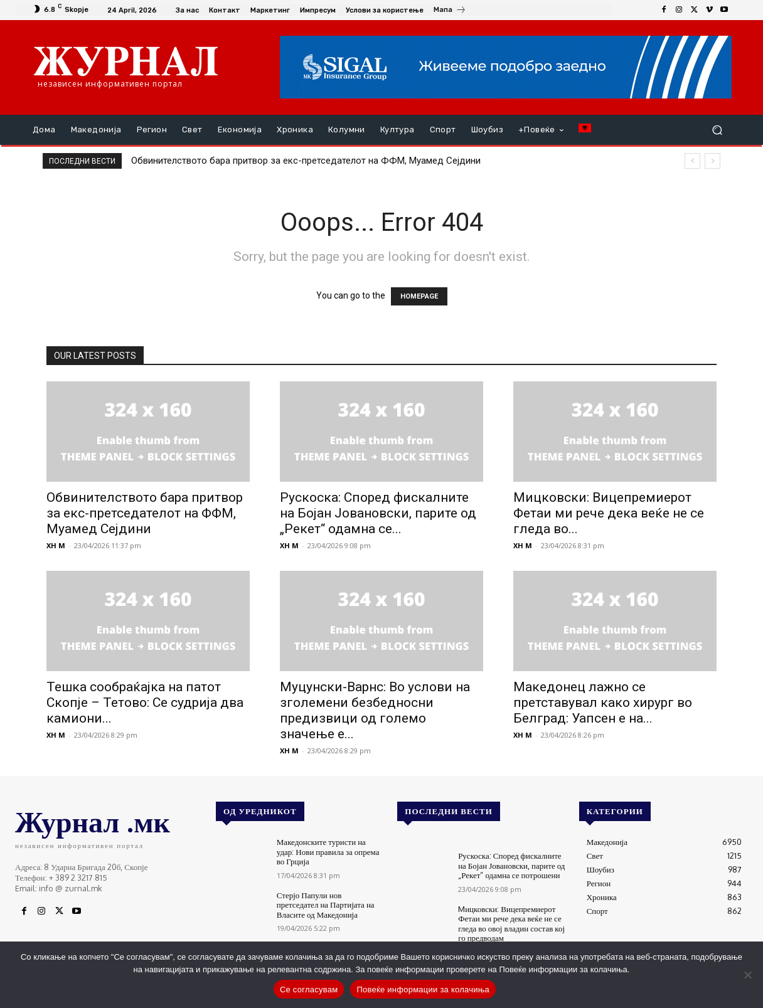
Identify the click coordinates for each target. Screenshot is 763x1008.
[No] (747, 974)
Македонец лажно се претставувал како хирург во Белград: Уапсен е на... (602, 702)
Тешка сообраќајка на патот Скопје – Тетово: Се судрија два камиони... (144, 702)
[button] (717, 130)
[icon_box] (450, 11)
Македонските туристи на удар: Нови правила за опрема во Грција (328, 851)
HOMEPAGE (419, 296)
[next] (712, 161)
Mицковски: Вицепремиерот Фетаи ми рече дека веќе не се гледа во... (608, 513)
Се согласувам (309, 989)
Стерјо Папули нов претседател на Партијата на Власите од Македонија (326, 905)
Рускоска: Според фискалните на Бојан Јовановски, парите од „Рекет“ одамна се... (378, 513)
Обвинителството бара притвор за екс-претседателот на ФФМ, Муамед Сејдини (306, 160)
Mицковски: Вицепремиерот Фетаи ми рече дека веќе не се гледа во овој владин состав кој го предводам (511, 923)
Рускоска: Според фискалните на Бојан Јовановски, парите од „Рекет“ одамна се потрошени (511, 865)
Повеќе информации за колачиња (422, 989)
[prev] (692, 161)
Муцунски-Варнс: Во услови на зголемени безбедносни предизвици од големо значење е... (375, 710)
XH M (55, 545)
